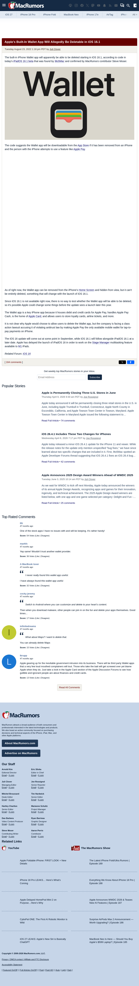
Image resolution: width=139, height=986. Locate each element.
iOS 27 (8, 14)
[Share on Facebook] (130, 362)
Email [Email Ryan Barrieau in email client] (33, 823)
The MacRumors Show (95, 847)
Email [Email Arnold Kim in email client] (4, 774)
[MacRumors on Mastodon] (93, 5)
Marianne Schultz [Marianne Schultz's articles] (39, 805)
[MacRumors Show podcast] (70, 5)
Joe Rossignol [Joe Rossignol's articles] (38, 781)
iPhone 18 (126, 14)
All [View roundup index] (134, 14)
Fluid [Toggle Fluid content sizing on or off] (41, 970)
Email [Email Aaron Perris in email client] (33, 835)
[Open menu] (4, 5)
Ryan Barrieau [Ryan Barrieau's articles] (38, 817)
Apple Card (35, 316)
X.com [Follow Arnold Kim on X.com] (11, 774)
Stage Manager (100, 342)
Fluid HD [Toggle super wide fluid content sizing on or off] (49, 970)
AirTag (109, 14)
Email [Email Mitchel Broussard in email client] (4, 799)
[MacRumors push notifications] (104, 5)
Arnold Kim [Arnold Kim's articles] (7, 768)
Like (37, 536)
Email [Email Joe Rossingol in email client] (33, 787)
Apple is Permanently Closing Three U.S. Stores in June (82, 392)
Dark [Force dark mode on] (69, 970)
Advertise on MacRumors (21, 752)
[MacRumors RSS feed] (110, 5)
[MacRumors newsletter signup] (116, 5)
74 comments (68, 420)
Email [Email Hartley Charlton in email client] (4, 811)
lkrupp (23, 655)
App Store (83, 145)
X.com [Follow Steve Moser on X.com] (11, 835)
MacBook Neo (71, 14)
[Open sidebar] (135, 6)
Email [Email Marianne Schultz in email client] (33, 811)
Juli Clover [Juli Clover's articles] (7, 781)
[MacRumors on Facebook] (82, 5)
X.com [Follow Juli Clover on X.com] (11, 787)
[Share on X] (122, 362)
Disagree (45, 536)
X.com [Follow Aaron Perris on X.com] (41, 835)
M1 (20, 346)
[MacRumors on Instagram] (76, 5)
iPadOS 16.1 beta (23, 61)
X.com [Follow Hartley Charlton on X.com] (11, 811)
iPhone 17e (92, 14)
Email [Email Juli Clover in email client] (4, 787)
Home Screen (86, 290)
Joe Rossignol (90, 397)
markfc (24, 543)
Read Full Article (50, 420)
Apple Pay (79, 149)
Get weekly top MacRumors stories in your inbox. (69, 371)
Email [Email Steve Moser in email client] (4, 835)
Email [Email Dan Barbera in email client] (4, 823)
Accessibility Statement (12, 965)
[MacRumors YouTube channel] (98, 5)
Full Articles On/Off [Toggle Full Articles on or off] (28, 970)
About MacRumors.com (20, 742)
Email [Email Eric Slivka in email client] (33, 774)
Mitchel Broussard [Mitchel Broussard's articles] (10, 793)
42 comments (68, 461)
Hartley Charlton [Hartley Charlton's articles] (9, 805)
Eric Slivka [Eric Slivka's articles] (36, 768)
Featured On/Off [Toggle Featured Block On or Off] (10, 970)
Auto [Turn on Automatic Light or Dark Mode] (58, 970)
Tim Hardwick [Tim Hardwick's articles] (37, 793)
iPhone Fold (49, 14)
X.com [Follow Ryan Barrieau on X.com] (41, 823)
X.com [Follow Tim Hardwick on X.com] (41, 799)
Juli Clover (55, 49)
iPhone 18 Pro (27, 14)
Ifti (21, 523)
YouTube (13, 847)
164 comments (13, 362)
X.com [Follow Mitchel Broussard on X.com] (11, 799)
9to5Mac (59, 61)
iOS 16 (27, 353)
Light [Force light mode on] (63, 970)
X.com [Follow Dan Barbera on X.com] (11, 823)
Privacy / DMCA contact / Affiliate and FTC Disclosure (25, 959)
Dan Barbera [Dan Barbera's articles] (8, 817)
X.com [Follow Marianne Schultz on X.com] (41, 811)
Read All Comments (69, 687)
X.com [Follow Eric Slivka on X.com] (41, 774)
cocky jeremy (27, 593)
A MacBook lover (29, 564)
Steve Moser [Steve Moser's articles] (8, 830)
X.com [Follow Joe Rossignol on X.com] (41, 787)
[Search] (129, 6)
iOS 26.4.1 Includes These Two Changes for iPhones (80, 434)
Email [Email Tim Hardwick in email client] (33, 799)
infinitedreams (28, 626)
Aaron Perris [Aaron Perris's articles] (37, 830)
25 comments (68, 507)
